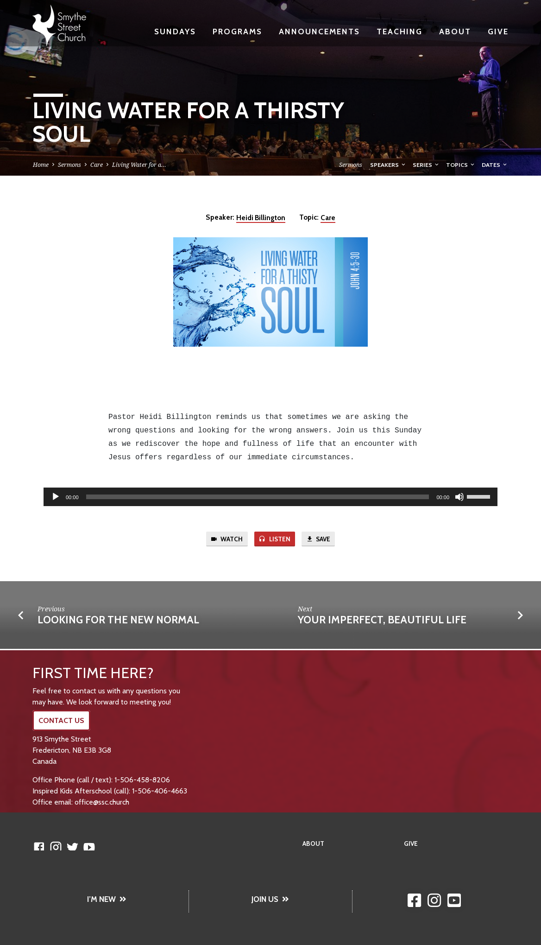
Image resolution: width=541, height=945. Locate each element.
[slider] (257, 497)
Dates (495, 164)
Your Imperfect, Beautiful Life (382, 621)
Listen (274, 539)
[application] (270, 497)
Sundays (175, 31)
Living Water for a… (139, 165)
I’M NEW (106, 899)
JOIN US (270, 899)
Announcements (319, 31)
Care (96, 165)
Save (320, 539)
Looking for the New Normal (118, 621)
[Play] (55, 496)
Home (41, 165)
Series (426, 164)
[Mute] (459, 496)
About (455, 31)
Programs (237, 31)
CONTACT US (61, 720)
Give (498, 31)
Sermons (69, 165)
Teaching (399, 31)
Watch (224, 539)
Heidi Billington (260, 217)
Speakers (388, 164)
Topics (461, 164)
